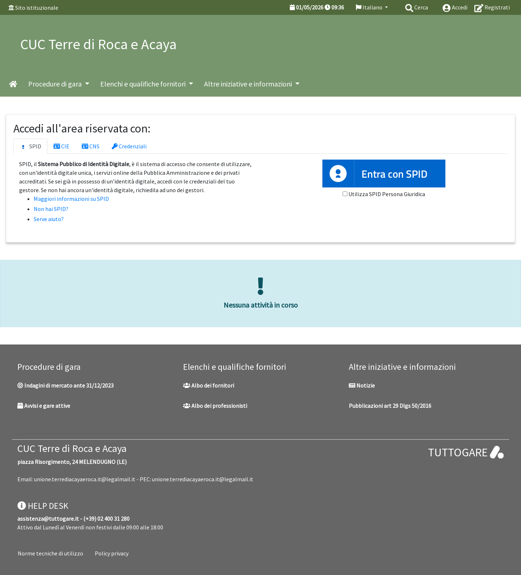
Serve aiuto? (49, 219)
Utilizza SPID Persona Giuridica (386, 194)
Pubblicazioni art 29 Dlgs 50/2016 (390, 405)
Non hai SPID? (51, 208)
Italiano (370, 7)
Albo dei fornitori (208, 385)
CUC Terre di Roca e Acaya (72, 448)
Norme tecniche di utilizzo (50, 553)
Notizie (362, 385)
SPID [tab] (30, 147)
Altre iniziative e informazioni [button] (248, 83)
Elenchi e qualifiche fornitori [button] (143, 83)
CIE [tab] (61, 146)
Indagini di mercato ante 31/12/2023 (65, 385)
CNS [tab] (90, 146)
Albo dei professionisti (215, 405)
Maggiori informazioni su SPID (71, 198)
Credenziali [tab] (129, 146)
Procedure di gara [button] (55, 83)
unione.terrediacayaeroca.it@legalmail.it (84, 479)
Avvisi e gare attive (43, 405)
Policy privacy (111, 553)
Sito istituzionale (36, 7)
